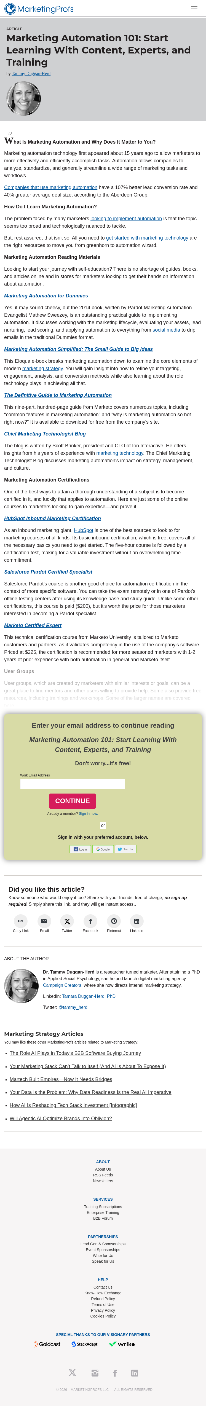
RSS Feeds (103, 1175)
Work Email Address (35, 775)
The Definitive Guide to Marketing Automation (58, 395)
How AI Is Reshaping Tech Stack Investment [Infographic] (73, 1105)
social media (166, 330)
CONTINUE (72, 801)
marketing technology (119, 453)
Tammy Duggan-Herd (31, 73)
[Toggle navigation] (194, 9)
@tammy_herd (72, 1007)
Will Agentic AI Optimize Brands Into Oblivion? (61, 1118)
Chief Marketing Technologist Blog (45, 434)
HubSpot (83, 530)
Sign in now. (88, 813)
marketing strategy (42, 368)
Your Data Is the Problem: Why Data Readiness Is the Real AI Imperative (91, 1092)
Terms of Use (103, 1304)
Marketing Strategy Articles (44, 1034)
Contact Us (103, 1287)
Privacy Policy (103, 1310)
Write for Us (103, 1255)
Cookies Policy (103, 1316)
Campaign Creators (62, 985)
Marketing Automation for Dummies (46, 296)
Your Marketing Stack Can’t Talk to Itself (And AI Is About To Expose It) (88, 1066)
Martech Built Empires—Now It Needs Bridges (61, 1079)
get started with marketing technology (147, 238)
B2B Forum (103, 1218)
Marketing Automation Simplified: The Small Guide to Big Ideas (78, 349)
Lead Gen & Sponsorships (103, 1244)
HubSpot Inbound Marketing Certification (52, 518)
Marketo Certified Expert (32, 625)
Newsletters (103, 1181)
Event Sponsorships (103, 1250)
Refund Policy (103, 1299)
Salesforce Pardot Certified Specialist (48, 572)
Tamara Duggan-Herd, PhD (89, 996)
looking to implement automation (126, 218)
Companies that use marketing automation (50, 187)
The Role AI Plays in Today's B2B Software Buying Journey (75, 1053)
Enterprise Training (103, 1212)
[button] (80, 848)
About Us (103, 1169)
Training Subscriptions (103, 1207)
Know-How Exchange (103, 1293)
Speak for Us (103, 1261)
